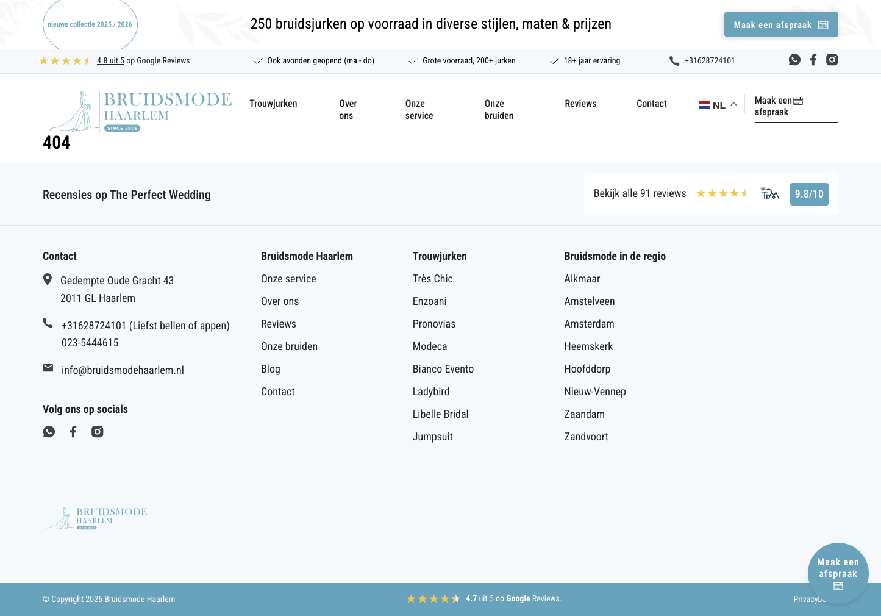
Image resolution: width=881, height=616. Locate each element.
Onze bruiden (492, 103)
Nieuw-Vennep (595, 391)
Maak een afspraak (787, 100)
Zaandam (585, 414)
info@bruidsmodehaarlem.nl (123, 370)
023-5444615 (90, 343)
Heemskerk (589, 346)
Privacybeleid (815, 599)
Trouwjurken (241, 103)
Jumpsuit (433, 437)
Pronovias (434, 324)
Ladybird (431, 391)
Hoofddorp (588, 369)
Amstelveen (590, 301)
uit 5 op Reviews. (514, 599)
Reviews (573, 103)
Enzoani (430, 301)
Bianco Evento (443, 369)
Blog (270, 369)
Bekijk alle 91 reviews (640, 193)
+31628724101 (710, 61)
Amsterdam (590, 324)
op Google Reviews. (144, 61)
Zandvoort (587, 437)
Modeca (430, 346)
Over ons (319, 103)
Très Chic (433, 279)
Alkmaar (583, 279)
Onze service (402, 103)
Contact (644, 103)
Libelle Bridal (441, 414)
